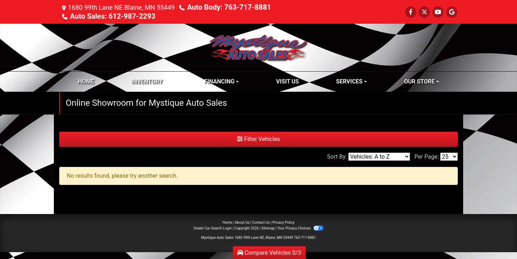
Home (227, 222)
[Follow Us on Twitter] (424, 12)
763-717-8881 (305, 238)
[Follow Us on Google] (451, 12)
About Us (242, 222)
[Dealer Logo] (258, 47)
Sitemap (268, 228)
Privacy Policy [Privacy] (284, 222)
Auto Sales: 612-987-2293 (112, 16)
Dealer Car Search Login (213, 228)
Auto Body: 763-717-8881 (229, 7)
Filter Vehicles (258, 139)
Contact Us (261, 222)
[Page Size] (449, 157)
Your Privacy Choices (300, 228)
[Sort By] (379, 157)
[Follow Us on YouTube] (438, 12)
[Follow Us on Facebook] (410, 12)
